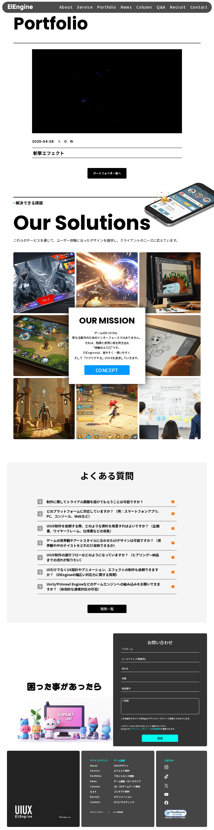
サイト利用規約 (118, 812)
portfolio (95, 775)
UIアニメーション (123, 796)
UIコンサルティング (124, 802)
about (94, 765)
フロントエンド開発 (124, 775)
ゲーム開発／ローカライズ (127, 781)
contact (95, 802)
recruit (94, 796)
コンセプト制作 (122, 791)
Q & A (93, 791)
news (93, 781)
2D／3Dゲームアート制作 (127, 786)
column (95, 786)
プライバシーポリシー (140, 728)
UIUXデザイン (121, 765)
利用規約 (156, 728)
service (95, 770)
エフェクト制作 (122, 770)
